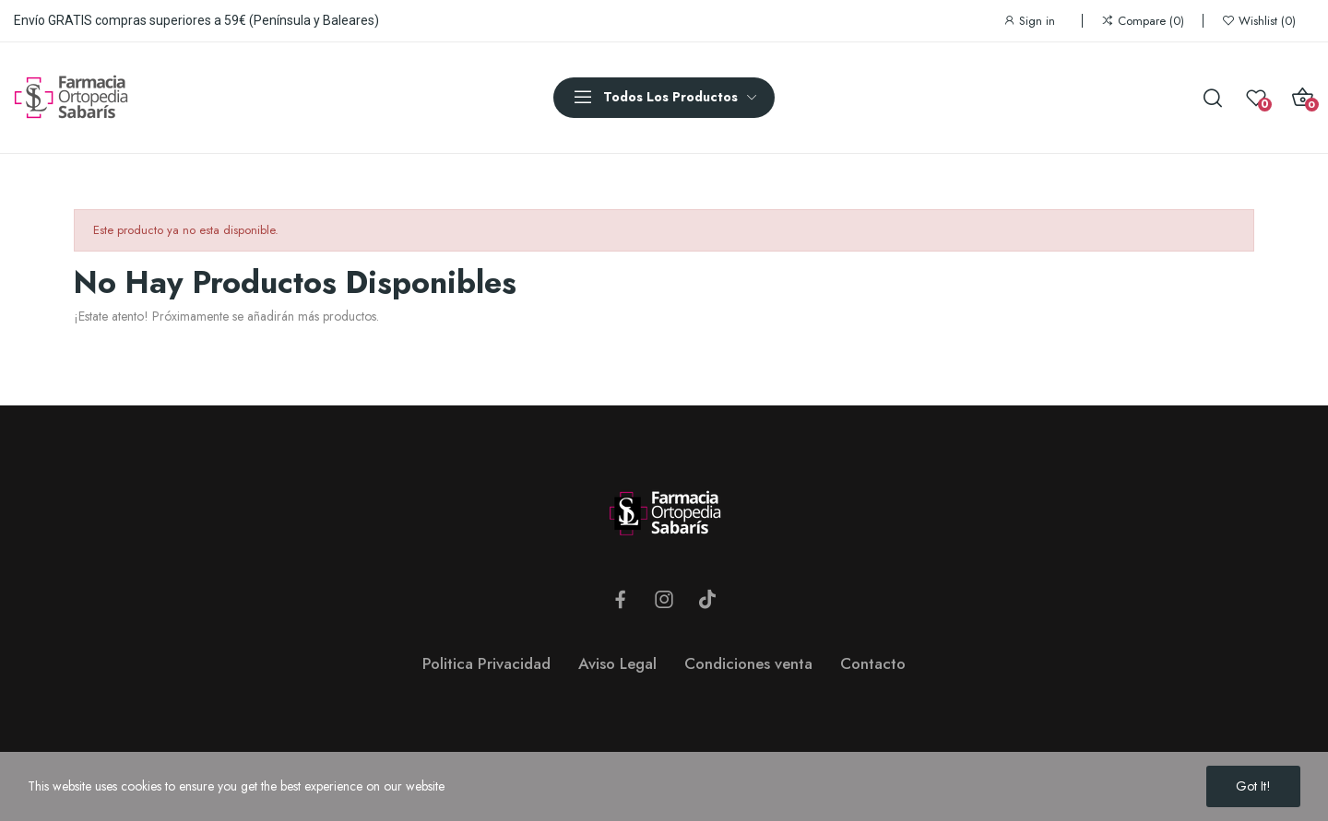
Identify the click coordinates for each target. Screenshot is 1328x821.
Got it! (1253, 786)
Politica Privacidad (486, 663)
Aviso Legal (617, 663)
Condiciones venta (748, 663)
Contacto (873, 663)
